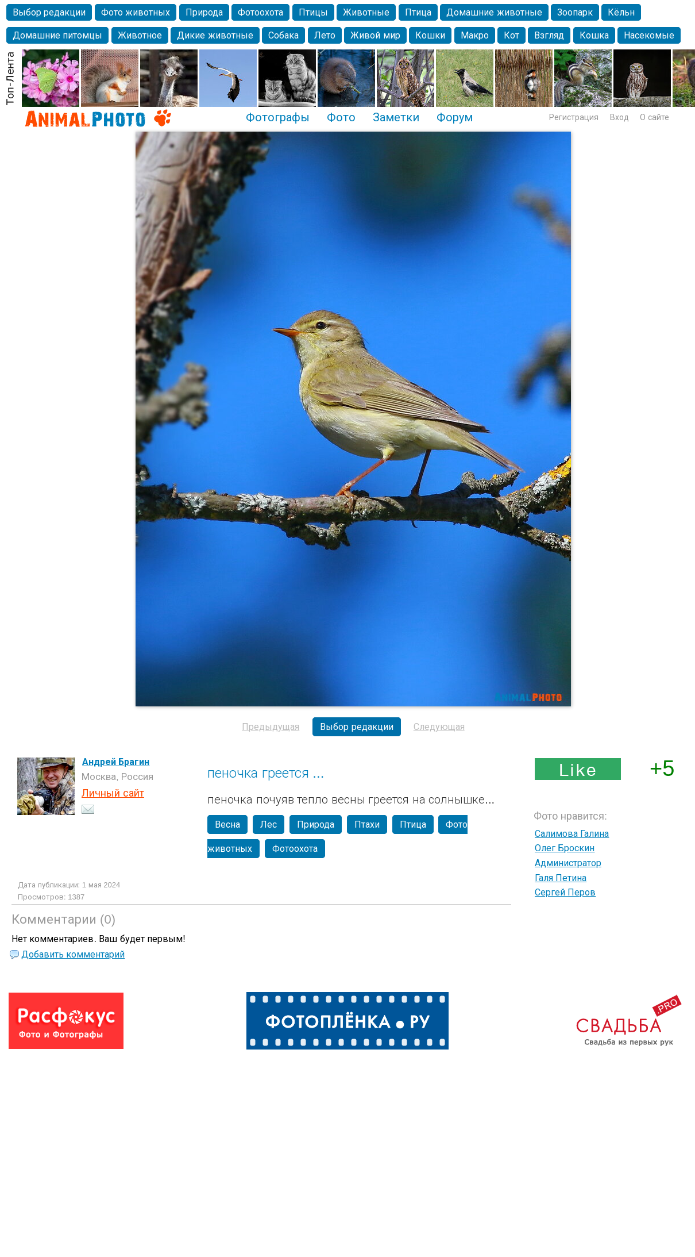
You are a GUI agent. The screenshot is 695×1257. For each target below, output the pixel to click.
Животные (366, 12)
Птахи (367, 824)
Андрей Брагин (115, 762)
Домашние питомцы (57, 35)
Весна (227, 824)
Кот (511, 35)
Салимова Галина (572, 834)
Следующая (439, 727)
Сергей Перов (565, 892)
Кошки (430, 35)
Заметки (396, 117)
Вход (619, 117)
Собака (283, 35)
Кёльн (621, 12)
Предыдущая (270, 727)
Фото (341, 117)
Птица (418, 12)
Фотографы (278, 117)
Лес (268, 824)
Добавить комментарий (73, 954)
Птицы (313, 12)
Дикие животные (215, 35)
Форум (455, 117)
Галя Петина (560, 878)
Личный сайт (113, 793)
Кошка (594, 35)
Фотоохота (260, 12)
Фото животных (135, 12)
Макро (475, 35)
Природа (204, 12)
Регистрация (574, 117)
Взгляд (549, 35)
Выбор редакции (49, 12)
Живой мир (375, 35)
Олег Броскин (564, 848)
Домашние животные (494, 12)
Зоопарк (575, 12)
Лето (324, 35)
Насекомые (649, 35)
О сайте (654, 117)
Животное (140, 35)
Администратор (568, 863)
